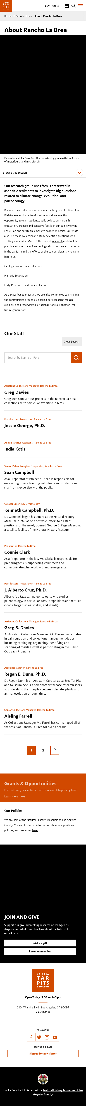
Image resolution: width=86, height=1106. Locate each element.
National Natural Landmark (55, 304)
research (57, 241)
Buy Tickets (52, 5)
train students (30, 220)
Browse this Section (43, 172)
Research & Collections (18, 16)
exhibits (9, 304)
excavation (10, 225)
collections (28, 236)
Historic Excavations (16, 275)
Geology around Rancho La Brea (23, 266)
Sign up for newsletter (43, 1053)
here (35, 830)
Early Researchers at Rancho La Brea (26, 285)
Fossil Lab (10, 231)
